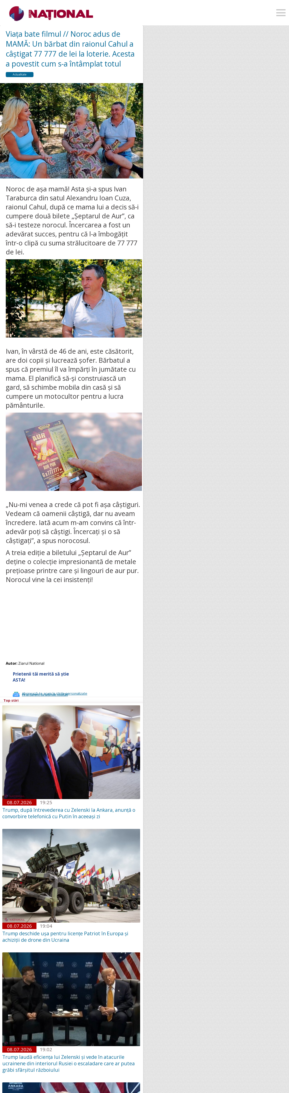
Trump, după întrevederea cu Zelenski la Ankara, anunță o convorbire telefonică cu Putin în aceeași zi (68, 813)
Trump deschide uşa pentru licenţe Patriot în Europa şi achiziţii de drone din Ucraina (65, 936)
